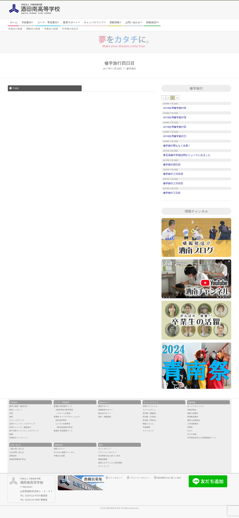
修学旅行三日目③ (173, 173)
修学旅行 (131, 68)
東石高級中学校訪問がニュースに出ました (186, 155)
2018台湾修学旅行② (174, 126)
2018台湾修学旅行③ (174, 117)
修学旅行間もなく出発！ (177, 145)
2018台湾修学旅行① (174, 136)
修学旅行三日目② (173, 183)
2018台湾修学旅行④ (174, 107)
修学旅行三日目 (172, 192)
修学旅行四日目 (172, 164)
